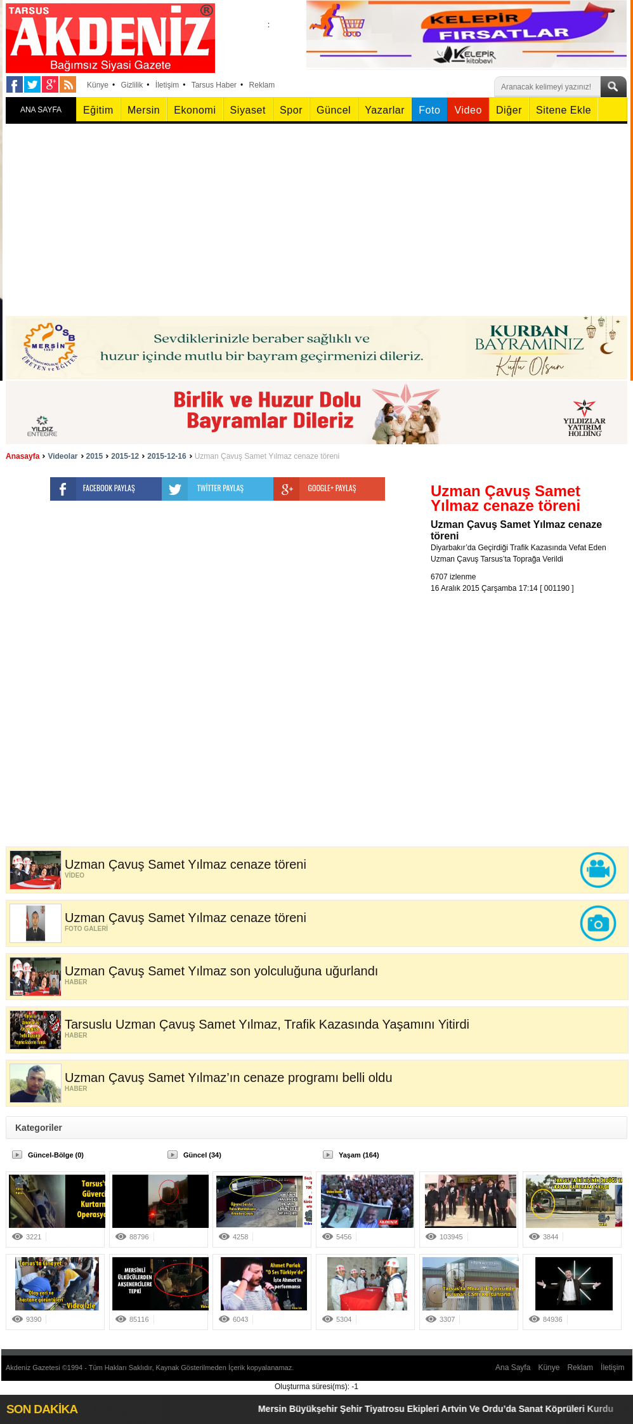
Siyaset (248, 110)
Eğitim (98, 110)
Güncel (333, 110)
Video (467, 110)
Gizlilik (132, 85)
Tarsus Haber (214, 85)
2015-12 (125, 456)
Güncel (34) (202, 1155)
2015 (94, 456)
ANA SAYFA (41, 109)
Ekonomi (195, 110)
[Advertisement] (316, 221)
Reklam (262, 85)
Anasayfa (22, 456)
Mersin (143, 110)
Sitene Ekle (563, 110)
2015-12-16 (166, 456)
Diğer (509, 110)
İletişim (167, 85)
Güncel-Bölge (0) (56, 1155)
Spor (291, 110)
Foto (429, 110)
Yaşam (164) (359, 1155)
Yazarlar (385, 110)
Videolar (62, 456)
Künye (97, 85)
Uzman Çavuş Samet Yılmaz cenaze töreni (267, 456)
